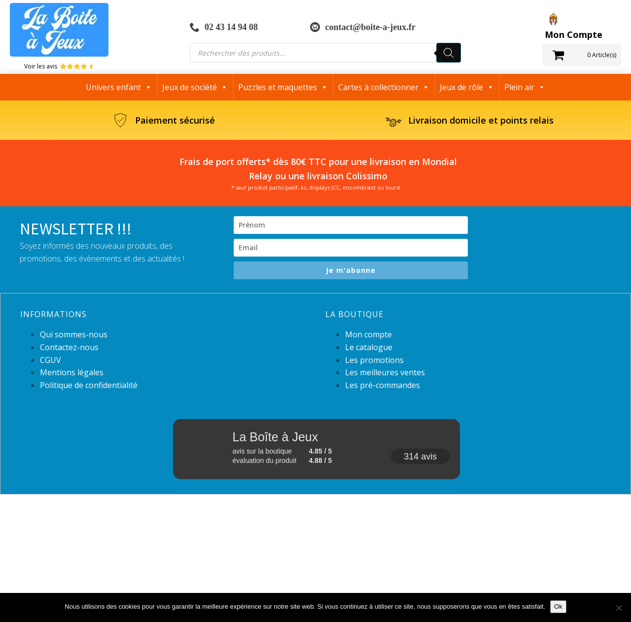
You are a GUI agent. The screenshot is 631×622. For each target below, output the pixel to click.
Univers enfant (119, 87)
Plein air (524, 87)
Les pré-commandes (382, 385)
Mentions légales (72, 372)
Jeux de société (195, 87)
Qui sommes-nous (73, 334)
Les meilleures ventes (385, 372)
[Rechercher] (448, 53)
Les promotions (374, 360)
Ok (558, 606)
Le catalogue (368, 347)
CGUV (50, 360)
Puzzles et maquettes (283, 87)
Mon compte (368, 334)
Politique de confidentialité (89, 385)
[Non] (619, 608)
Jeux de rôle (467, 87)
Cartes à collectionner (383, 87)
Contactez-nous (69, 347)
